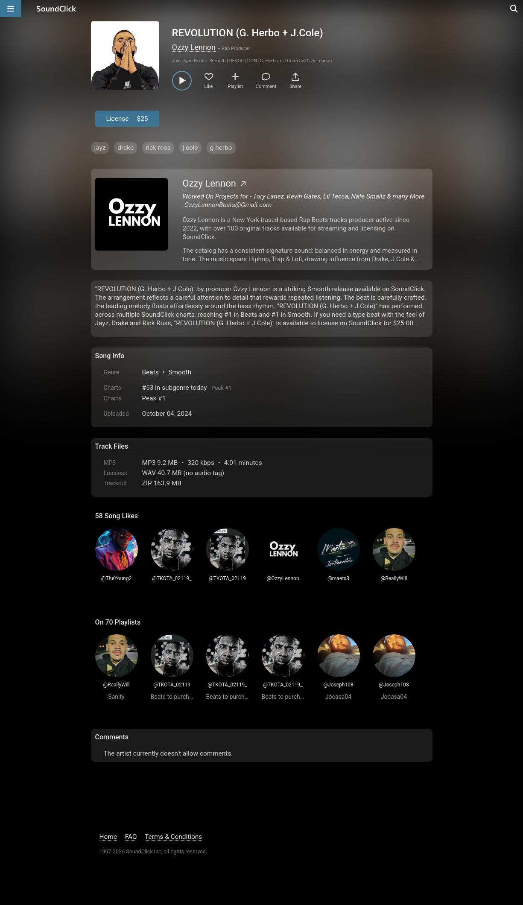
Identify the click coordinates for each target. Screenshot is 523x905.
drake (125, 148)
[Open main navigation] (10, 8)
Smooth (179, 372)
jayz (100, 148)
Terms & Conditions (173, 837)
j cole (190, 148)
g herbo (221, 148)
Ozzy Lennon (194, 47)
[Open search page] (514, 8)
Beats (150, 372)
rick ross (158, 148)
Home (108, 837)
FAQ (131, 837)
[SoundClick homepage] (56, 9)
